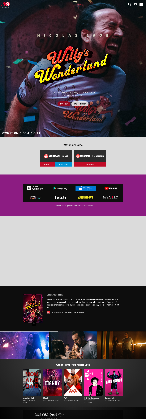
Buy (64, 104)
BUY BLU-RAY (63, 164)
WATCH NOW (90, 164)
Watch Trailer (80, 104)
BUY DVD (47, 164)
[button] (5, 345)
